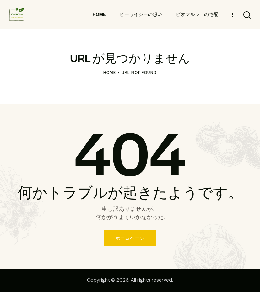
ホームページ (130, 238)
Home (109, 72)
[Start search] (247, 15)
